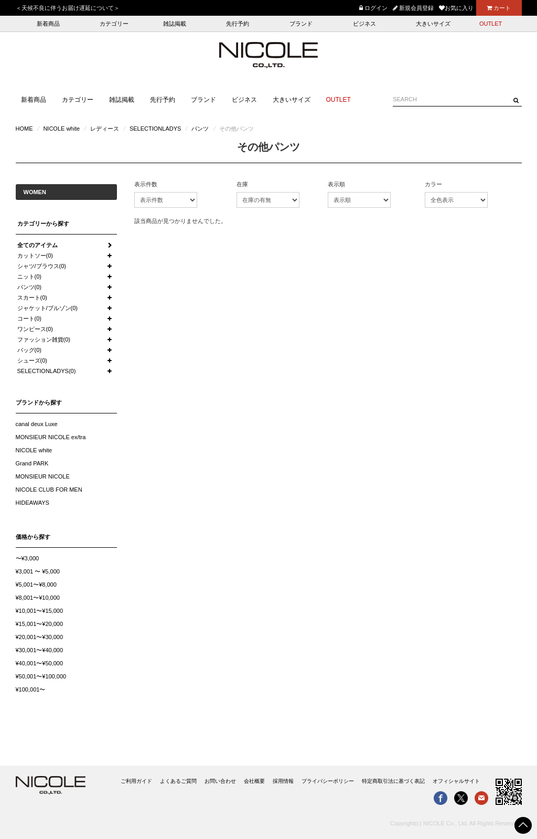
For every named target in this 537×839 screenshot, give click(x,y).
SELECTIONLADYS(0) (46, 371)
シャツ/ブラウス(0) (42, 266)
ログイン (373, 8)
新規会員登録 (413, 8)
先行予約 (237, 23)
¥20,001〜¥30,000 (39, 637)
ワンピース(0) (35, 329)
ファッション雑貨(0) (43, 339)
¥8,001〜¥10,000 (38, 597)
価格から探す (33, 537)
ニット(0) (29, 276)
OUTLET (490, 23)
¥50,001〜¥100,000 (41, 676)
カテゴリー (114, 23)
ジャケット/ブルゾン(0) (47, 308)
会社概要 (254, 781)
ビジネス (364, 23)
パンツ (200, 128)
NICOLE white (61, 128)
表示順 (336, 184)
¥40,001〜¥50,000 (39, 663)
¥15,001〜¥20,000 (39, 624)
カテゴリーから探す (43, 223)
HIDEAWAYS (32, 503)
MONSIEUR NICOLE (43, 476)
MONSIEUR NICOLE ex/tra (51, 437)
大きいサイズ (433, 23)
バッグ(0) (29, 350)
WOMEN (35, 192)
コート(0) (29, 318)
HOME (24, 128)
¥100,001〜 (31, 689)
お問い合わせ (220, 781)
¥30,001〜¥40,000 (39, 650)
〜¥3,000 (27, 558)
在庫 (242, 184)
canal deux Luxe (37, 424)
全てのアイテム (37, 245)
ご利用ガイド (136, 781)
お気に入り (456, 8)
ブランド (301, 23)
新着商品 (48, 23)
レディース (104, 128)
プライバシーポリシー (328, 781)
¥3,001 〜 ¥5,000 (38, 571)
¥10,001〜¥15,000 (39, 611)
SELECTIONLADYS (155, 128)
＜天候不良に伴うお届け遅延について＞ (68, 8)
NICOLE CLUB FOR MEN (49, 489)
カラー (433, 184)
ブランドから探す (39, 402)
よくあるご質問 (178, 781)
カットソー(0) (35, 255)
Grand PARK (32, 463)
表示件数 (145, 184)
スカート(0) (32, 297)
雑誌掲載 (174, 23)
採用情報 (283, 781)
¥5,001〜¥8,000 (36, 584)
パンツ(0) (29, 287)
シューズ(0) (32, 360)
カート (499, 8)
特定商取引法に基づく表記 (393, 781)
